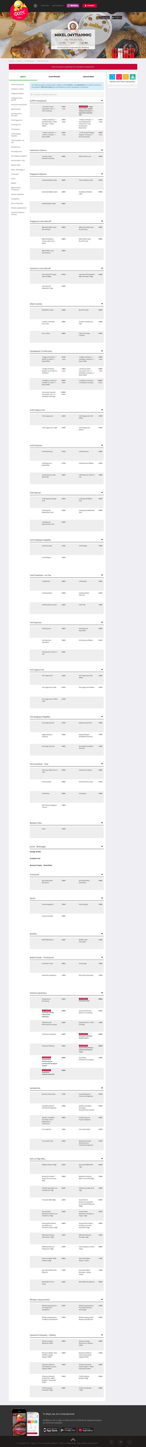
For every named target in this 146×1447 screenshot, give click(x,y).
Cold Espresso (16, 125)
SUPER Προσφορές (17, 84)
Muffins (13, 183)
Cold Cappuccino (17, 120)
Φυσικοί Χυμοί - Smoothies (41, 865)
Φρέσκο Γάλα (15, 165)
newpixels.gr (71, 1443)
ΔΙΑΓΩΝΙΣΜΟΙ (58, 6)
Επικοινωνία (92, 1443)
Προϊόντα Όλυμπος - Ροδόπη (18, 213)
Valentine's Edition (17, 89)
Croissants (14, 174)
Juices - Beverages (18, 170)
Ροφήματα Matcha (17, 93)
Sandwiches (15, 199)
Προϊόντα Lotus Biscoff (19, 105)
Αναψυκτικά (35, 858)
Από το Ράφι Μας (17, 203)
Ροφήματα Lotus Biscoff (16, 99)
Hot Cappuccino (16, 151)
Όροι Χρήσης (82, 1443)
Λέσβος (19, 61)
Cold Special (15, 129)
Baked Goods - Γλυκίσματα (16, 189)
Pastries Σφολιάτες (17, 194)
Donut (13, 179)
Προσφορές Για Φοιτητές (16, 115)
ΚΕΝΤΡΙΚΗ (45, 6)
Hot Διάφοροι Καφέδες (19, 156)
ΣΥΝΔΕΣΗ (89, 5)
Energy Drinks (35, 851)
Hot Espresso (15, 147)
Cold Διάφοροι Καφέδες (16, 135)
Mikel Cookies (16, 109)
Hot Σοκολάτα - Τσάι (18, 160)
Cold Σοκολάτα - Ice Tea (17, 141)
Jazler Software (51, 1443)
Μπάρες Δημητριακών (18, 208)
